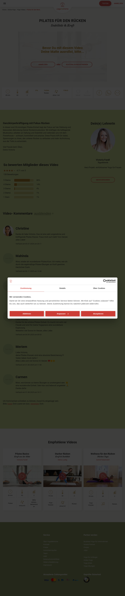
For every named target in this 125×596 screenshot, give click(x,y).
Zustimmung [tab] (25, 288)
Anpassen (62, 314)
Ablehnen (27, 314)
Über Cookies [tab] (99, 288)
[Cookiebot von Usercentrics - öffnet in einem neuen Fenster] (105, 281)
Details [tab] (62, 288)
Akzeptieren (98, 314)
